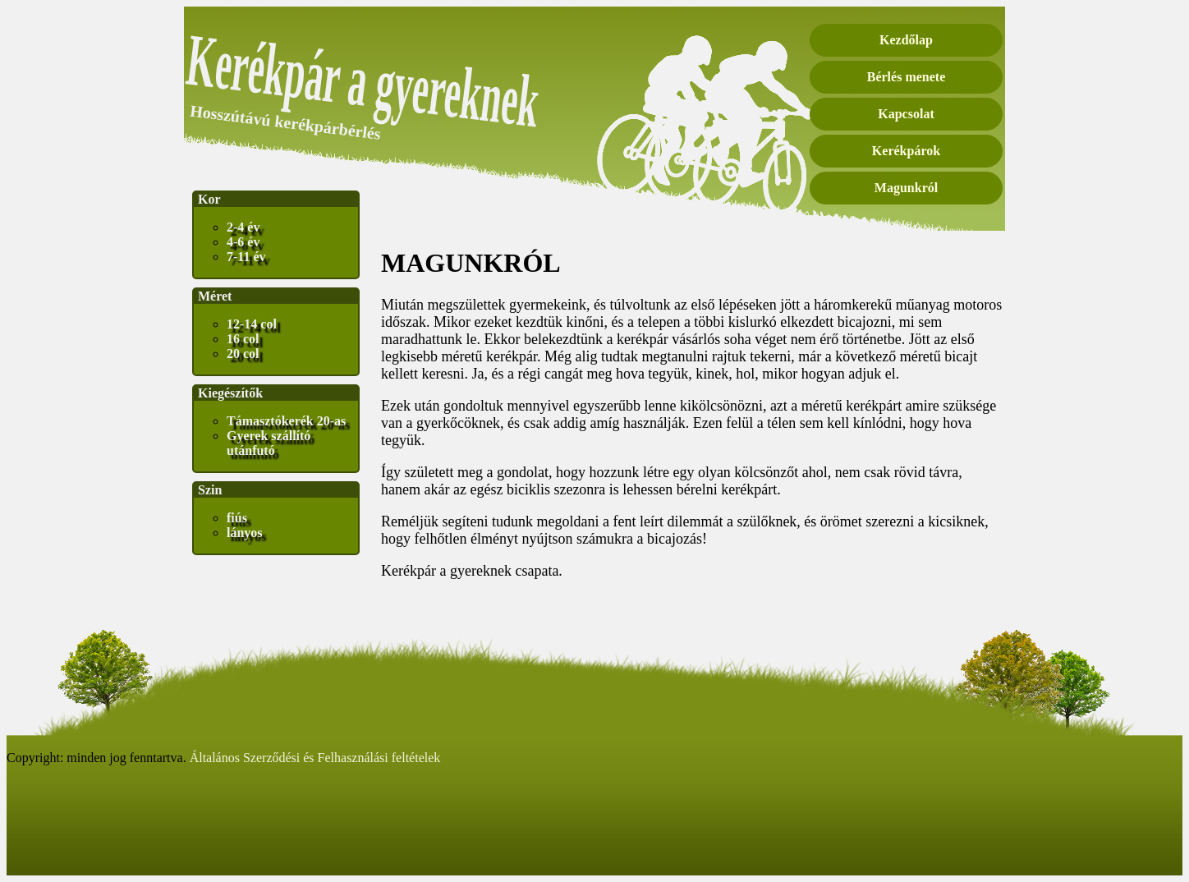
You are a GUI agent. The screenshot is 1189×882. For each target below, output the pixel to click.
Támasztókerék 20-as (286, 421)
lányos (245, 533)
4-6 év (243, 242)
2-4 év (243, 227)
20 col (243, 354)
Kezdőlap (906, 40)
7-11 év (246, 257)
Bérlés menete (906, 77)
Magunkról (906, 188)
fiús (237, 518)
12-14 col (252, 324)
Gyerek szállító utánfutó (268, 443)
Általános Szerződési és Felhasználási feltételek (315, 758)
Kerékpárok (906, 151)
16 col (243, 339)
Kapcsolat (906, 114)
